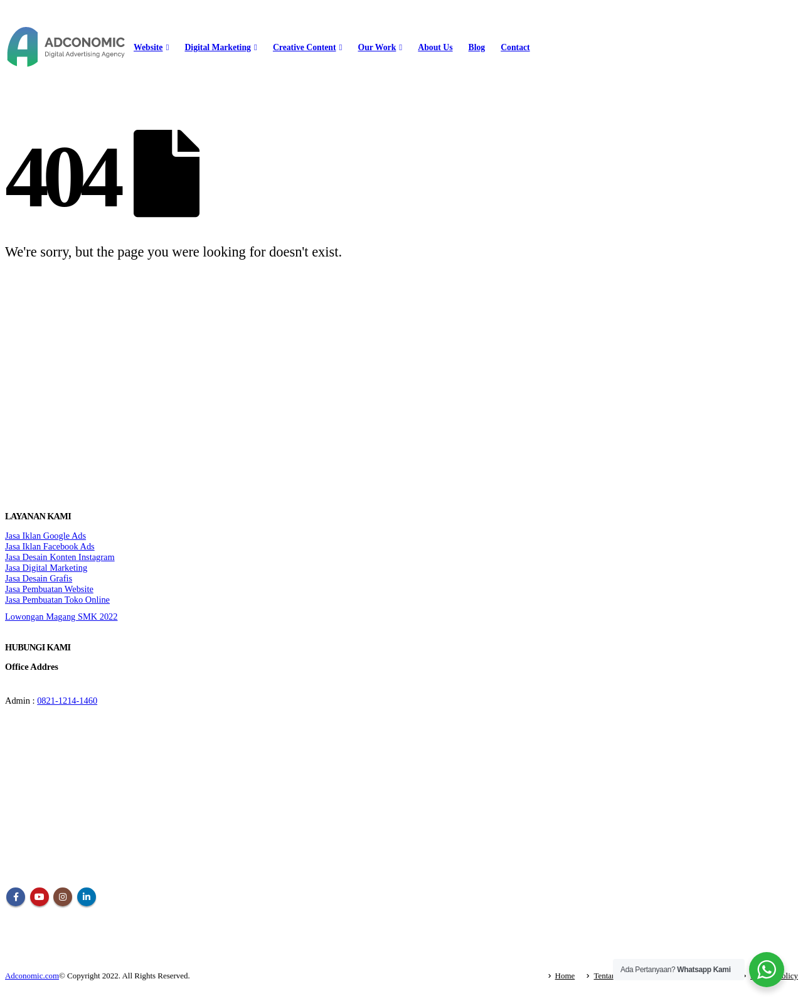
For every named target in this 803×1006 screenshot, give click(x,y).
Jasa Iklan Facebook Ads (50, 546)
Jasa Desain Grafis (38, 578)
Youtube (39, 896)
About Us (435, 47)
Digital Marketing (217, 47)
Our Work (377, 47)
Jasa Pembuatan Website (49, 589)
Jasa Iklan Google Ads (45, 536)
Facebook (15, 896)
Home (565, 975)
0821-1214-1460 (67, 701)
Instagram (62, 896)
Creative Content (304, 47)
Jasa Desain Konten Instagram (60, 557)
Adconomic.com (32, 975)
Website (148, 47)
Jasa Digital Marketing (46, 568)
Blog (477, 47)
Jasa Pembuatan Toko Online (57, 600)
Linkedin (86, 896)
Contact (515, 47)
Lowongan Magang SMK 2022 (61, 617)
